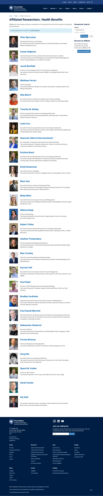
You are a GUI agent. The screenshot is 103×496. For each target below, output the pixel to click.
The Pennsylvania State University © (19, 492)
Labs (61, 8)
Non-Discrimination (23, 489)
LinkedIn (58, 421)
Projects (33, 461)
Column (11, 477)
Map (10, 433)
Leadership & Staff (78, 457)
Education (11, 452)
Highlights (33, 471)
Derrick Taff (26, 267)
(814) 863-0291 (13, 437)
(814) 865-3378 (13, 438)
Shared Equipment (57, 461)
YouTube (62, 421)
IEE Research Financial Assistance (60, 473)
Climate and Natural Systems (37, 447)
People (68, 8)
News (75, 8)
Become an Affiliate (84, 51)
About (45, 8)
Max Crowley (26, 253)
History (11, 454)
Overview (11, 447)
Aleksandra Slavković (31, 325)
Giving (10, 457)
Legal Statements (40, 489)
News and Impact (57, 450)
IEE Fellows (77, 452)
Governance (77, 447)
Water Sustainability (35, 458)
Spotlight (11, 471)
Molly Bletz (25, 195)
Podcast (11, 475)
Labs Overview (56, 447)
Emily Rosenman (28, 167)
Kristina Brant (27, 152)
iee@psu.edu (12, 440)
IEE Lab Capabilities (57, 463)
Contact (11, 459)
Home (10, 16)
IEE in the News (13, 480)
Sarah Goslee (26, 382)
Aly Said (24, 397)
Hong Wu (24, 354)
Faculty (76, 450)
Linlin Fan (25, 123)
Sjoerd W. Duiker (28, 368)
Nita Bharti (25, 95)
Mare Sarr (25, 181)
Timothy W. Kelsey (29, 109)
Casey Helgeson (28, 51)
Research (53, 8)
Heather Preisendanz (30, 239)
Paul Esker (25, 282)
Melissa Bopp (27, 210)
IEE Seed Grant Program (58, 471)
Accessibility (32, 489)
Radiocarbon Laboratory (58, 458)
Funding (90, 8)
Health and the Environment (37, 450)
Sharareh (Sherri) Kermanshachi (36, 138)
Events (82, 8)
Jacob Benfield (27, 66)
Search (76, 27)
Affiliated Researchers (79, 454)
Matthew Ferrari (28, 80)
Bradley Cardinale (29, 296)
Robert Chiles (27, 224)
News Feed (12, 473)
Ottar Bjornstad (28, 37)
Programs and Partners (14, 450)
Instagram (54, 421)
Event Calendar (34, 473)
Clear (91, 36)
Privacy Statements (13, 489)
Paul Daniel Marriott (30, 311)
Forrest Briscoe (28, 339)
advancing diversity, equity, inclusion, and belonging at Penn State (34, 487)
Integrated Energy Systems (37, 452)
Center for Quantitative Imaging (60, 452)
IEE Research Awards (36, 463)
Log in (91, 490)
